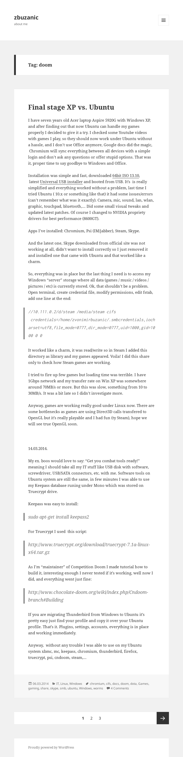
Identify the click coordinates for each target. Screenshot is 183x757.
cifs (108, 683)
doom (125, 683)
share (44, 688)
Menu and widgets (163, 25)
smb (63, 688)
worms (98, 688)
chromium (97, 683)
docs (115, 683)
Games (143, 683)
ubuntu (73, 688)
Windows (75, 683)
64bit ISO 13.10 (125, 175)
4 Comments (120, 688)
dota (133, 683)
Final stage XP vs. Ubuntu (71, 107)
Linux (64, 683)
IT (57, 683)
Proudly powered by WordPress (51, 747)
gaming (33, 688)
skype (54, 688)
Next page (163, 718)
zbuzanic (26, 17)
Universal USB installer (61, 181)
